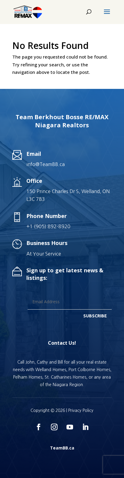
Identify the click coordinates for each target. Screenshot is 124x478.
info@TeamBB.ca (45, 164)
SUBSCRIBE (95, 315)
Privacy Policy (80, 410)
